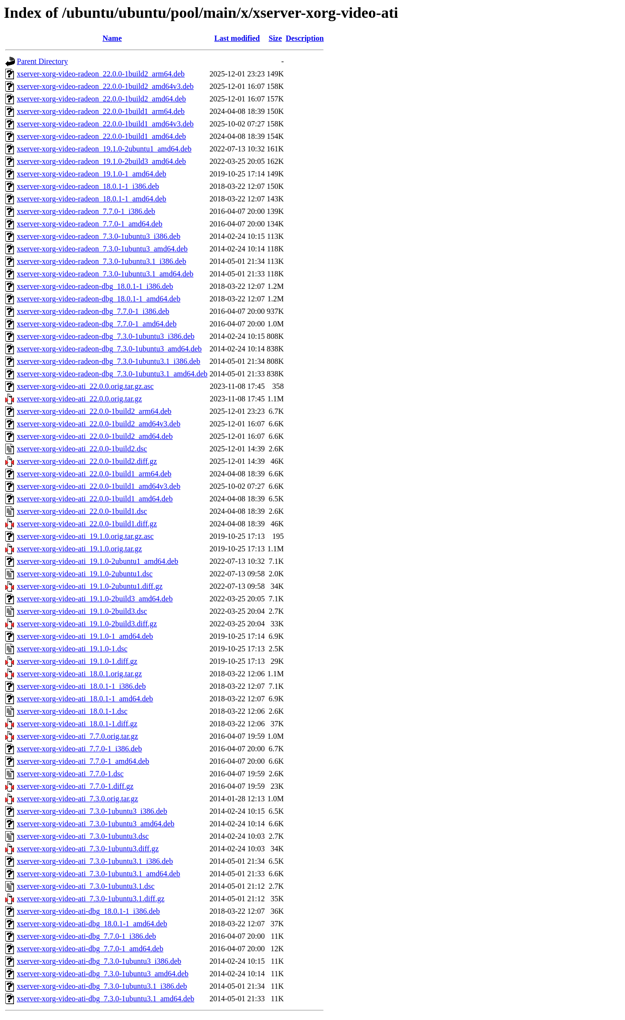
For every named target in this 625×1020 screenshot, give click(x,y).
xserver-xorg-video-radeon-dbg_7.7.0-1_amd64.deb (96, 324)
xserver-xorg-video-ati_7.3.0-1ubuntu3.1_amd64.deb (98, 874)
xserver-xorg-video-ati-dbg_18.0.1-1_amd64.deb (92, 924)
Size (275, 38)
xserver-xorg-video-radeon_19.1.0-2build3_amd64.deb (101, 161)
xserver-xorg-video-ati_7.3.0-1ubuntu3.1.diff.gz (90, 899)
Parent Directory (42, 61)
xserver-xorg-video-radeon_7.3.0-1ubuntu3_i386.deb (98, 236)
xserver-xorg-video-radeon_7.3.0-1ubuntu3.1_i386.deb (101, 261)
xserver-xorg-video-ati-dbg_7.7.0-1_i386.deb (86, 936)
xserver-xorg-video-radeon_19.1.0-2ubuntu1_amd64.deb (104, 149)
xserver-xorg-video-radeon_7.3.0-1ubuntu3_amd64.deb (102, 249)
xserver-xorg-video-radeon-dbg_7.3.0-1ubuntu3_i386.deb (106, 336)
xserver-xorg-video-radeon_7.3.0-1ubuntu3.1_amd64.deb (105, 274)
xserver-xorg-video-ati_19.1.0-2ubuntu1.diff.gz (89, 586)
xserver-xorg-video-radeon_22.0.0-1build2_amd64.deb (101, 99)
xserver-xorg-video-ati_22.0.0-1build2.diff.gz (87, 461)
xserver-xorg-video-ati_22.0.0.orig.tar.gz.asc (85, 386)
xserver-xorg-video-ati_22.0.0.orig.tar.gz (79, 399)
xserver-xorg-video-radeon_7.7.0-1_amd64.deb (89, 224)
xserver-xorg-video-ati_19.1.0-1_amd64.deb (85, 636)
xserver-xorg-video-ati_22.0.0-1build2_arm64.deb (94, 411)
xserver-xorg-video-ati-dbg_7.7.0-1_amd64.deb (90, 949)
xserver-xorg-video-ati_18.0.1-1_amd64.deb (85, 699)
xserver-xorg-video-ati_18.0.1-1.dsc (72, 711)
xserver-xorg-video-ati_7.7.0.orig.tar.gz (77, 736)
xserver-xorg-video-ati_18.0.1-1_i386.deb (81, 686)
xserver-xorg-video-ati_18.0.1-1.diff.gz (77, 724)
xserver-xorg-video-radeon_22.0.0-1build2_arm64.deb (101, 74)
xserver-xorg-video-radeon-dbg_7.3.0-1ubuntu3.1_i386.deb (108, 361)
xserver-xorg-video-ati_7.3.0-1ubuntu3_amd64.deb (96, 824)
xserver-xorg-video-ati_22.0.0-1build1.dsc (82, 511)
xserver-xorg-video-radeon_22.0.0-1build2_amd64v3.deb (105, 86)
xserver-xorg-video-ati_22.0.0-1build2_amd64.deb (95, 436)
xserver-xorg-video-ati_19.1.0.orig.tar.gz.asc (85, 536)
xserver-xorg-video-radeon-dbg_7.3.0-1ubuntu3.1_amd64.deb (112, 374)
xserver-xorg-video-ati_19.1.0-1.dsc (72, 649)
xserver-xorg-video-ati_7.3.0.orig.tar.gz (77, 799)
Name (112, 38)
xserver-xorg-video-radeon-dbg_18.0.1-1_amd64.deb (98, 299)
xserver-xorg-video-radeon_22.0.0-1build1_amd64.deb (101, 136)
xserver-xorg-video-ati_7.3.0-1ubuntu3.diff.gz (88, 849)
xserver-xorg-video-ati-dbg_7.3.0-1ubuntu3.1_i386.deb (102, 986)
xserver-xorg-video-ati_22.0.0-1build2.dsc (82, 449)
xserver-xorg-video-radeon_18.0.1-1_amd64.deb (91, 199)
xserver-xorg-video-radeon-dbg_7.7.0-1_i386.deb (93, 311)
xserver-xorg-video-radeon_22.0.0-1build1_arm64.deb (101, 111)
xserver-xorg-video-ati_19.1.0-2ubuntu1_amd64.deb (97, 561)
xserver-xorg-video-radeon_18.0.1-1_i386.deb (88, 186)
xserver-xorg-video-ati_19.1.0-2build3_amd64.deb (95, 599)
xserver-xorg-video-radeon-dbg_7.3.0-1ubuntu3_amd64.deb (109, 349)
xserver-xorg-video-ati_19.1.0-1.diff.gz (77, 661)
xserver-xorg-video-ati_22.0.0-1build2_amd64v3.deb (98, 424)
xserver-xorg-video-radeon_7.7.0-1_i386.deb (86, 211)
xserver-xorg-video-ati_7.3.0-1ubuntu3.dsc (83, 836)
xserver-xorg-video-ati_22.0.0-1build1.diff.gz (87, 524)
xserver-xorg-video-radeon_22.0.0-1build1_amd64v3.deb (105, 124)
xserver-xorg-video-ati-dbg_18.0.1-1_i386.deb (88, 911)
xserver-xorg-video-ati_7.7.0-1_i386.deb (79, 749)
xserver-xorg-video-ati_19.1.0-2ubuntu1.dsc (84, 574)
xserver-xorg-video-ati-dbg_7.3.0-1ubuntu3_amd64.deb (102, 974)
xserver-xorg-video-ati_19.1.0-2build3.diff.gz (87, 624)
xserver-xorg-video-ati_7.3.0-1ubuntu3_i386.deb (92, 811)
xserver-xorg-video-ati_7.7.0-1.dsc (70, 774)
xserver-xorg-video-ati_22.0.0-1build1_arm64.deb (94, 474)
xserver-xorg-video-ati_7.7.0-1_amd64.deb (83, 761)
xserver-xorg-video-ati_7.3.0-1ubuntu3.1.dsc (85, 886)
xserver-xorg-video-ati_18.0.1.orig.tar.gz (79, 674)
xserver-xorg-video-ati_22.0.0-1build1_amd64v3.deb (98, 486)
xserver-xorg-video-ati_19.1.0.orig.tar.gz (79, 549)
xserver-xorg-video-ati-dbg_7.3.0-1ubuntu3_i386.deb (99, 961)
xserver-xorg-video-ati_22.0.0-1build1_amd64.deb (95, 499)
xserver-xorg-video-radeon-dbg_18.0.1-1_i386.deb (95, 286)
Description (305, 38)
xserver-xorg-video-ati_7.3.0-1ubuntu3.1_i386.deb (95, 861)
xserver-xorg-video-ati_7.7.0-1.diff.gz (75, 786)
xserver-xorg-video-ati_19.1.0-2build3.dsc (82, 611)
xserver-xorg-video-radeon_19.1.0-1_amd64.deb (91, 174)
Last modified (237, 38)
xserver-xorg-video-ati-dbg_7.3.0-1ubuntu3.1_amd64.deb (105, 999)
